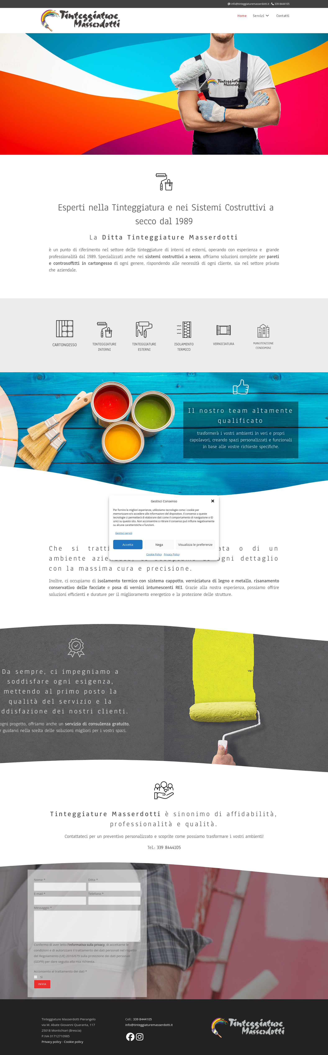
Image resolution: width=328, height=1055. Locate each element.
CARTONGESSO (64, 341)
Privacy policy (51, 1042)
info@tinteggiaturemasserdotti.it (250, 4)
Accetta (127, 544)
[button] (213, 501)
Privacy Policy (171, 554)
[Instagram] (140, 1036)
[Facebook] (130, 1036)
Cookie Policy (154, 554)
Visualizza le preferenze (195, 544)
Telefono (12, 894)
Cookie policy (73, 1042)
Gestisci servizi (123, 533)
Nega (159, 544)
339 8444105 (282, 4)
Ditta (9, 880)
